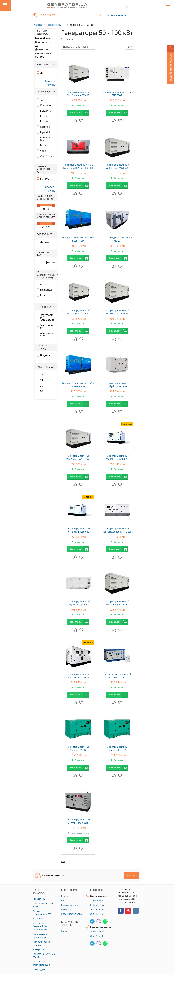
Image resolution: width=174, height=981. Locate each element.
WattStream (47, 156)
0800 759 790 (47, 15)
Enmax (44, 121)
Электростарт (46, 326)
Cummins (45, 105)
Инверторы (39, 949)
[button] (35, 15)
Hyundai (45, 132)
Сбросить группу (49, 82)
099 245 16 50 (97, 913)
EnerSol (44, 116)
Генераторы (54, 24)
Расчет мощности (49, 875)
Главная (37, 24)
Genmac (45, 127)
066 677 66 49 (97, 935)
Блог (63, 900)
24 (41, 380)
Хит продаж (39, 918)
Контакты (66, 909)
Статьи (64, 896)
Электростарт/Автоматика (47, 317)
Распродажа (39, 969)
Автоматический (47, 334)
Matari (44, 145)
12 (41, 375)
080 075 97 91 (97, 931)
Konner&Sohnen (46, 138)
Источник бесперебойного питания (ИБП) (41, 926)
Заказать (131, 875)
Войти (64, 930)
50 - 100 (39, 56)
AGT (42, 100)
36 (41, 385)
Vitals (43, 151)
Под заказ (46, 290)
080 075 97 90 (97, 900)
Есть (42, 295)
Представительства (71, 913)
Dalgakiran (46, 110)
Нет (42, 284)
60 (41, 391)
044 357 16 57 (97, 904)
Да (36, 45)
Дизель (44, 242)
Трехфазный (47, 262)
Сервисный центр (70, 904)
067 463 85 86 (97, 909)
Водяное (45, 355)
